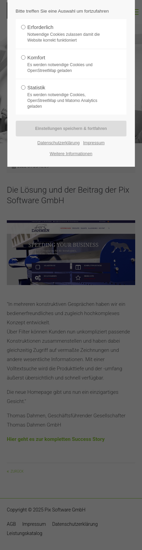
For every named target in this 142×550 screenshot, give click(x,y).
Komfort (68, 64)
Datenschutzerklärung (58, 142)
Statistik (68, 97)
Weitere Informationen (71, 153)
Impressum (94, 142)
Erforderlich (68, 33)
